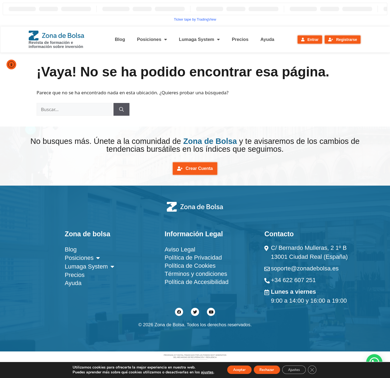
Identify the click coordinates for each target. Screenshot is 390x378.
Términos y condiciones (196, 275)
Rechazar (266, 369)
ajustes (198, 372)
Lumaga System (199, 39)
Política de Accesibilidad (197, 283)
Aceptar (232, 369)
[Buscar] (121, 109)
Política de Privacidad (193, 259)
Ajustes (299, 369)
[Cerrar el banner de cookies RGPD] (321, 369)
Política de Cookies (190, 267)
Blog (120, 39)
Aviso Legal (180, 250)
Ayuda (267, 39)
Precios (240, 39)
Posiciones (152, 39)
